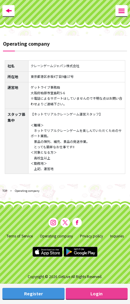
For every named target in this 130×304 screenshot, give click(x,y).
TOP (4, 191)
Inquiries (117, 235)
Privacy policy (91, 235)
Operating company (56, 235)
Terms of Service (20, 235)
